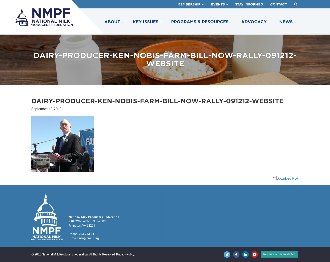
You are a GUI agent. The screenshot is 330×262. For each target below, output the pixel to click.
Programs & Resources (201, 21)
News (287, 21)
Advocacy (255, 21)
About (114, 21)
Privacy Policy (125, 254)
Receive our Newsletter (279, 254)
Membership (190, 4)
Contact (278, 4)
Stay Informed (249, 4)
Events (219, 4)
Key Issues (147, 21)
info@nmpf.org (89, 238)
